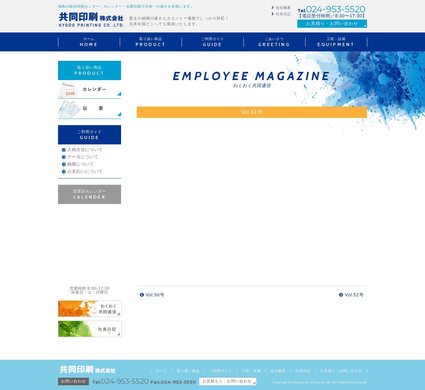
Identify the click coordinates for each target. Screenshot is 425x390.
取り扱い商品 (188, 371)
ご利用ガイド (220, 371)
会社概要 (283, 7)
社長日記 (283, 14)
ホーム (161, 371)
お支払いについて (85, 171)
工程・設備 (251, 371)
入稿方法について (85, 149)
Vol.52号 (351, 294)
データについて (82, 156)
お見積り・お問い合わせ (332, 23)
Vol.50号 (152, 294)
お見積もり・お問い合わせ (227, 381)
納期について (80, 164)
